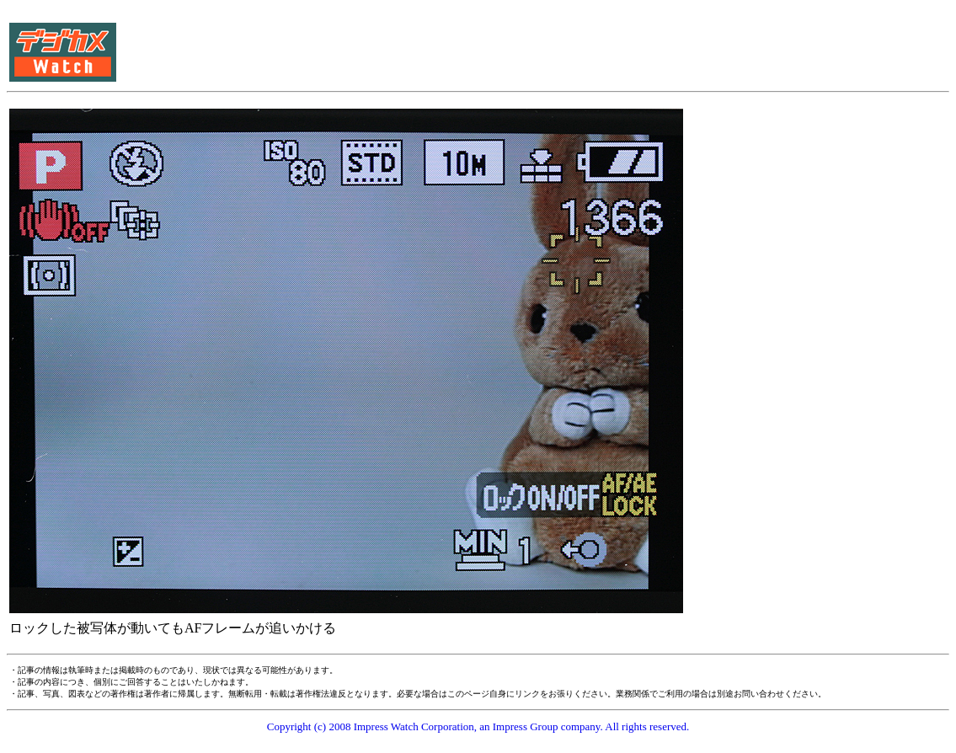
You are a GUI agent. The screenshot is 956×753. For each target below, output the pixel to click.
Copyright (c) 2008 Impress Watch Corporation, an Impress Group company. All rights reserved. (478, 726)
